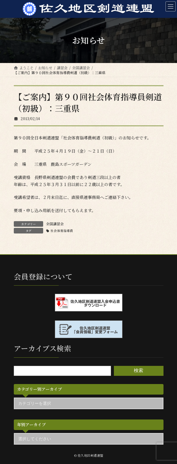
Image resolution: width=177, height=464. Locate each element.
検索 (138, 370)
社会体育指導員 (61, 230)
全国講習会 (55, 223)
